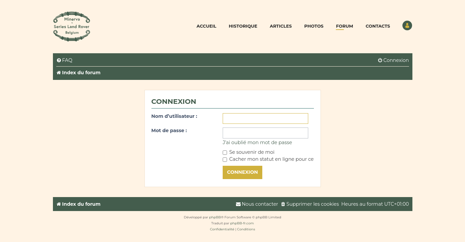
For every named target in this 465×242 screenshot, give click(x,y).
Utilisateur (407, 25)
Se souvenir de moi (249, 152)
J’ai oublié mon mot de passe (257, 142)
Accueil (206, 26)
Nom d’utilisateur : (174, 116)
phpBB (215, 217)
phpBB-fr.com (242, 223)
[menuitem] (64, 60)
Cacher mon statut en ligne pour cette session (281, 159)
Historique (243, 26)
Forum (344, 26)
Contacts (377, 26)
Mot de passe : (169, 130)
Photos (314, 26)
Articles (281, 26)
